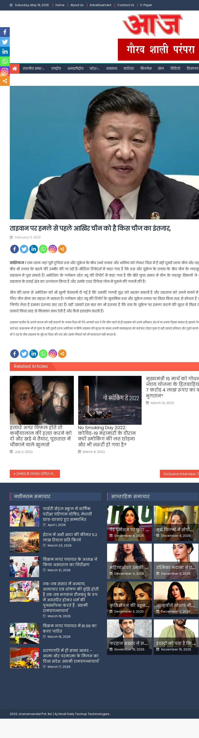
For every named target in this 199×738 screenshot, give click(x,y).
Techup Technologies (92, 714)
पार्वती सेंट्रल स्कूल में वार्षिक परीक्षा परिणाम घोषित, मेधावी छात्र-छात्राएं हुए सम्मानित (67, 514)
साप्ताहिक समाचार (130, 496)
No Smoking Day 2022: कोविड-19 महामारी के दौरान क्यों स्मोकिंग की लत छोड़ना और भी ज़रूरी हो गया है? (107, 436)
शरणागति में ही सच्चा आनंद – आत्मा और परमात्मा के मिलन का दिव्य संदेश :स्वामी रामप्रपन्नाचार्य (71, 656)
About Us (77, 5)
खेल (161, 68)
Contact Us (125, 5)
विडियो (175, 68)
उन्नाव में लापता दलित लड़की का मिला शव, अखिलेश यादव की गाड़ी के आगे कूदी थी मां (38, 473)
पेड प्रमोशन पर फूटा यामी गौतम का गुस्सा (147, 530)
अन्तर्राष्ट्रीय (75, 68)
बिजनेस (146, 68)
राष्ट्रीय (56, 68)
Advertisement (100, 5)
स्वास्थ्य (111, 68)
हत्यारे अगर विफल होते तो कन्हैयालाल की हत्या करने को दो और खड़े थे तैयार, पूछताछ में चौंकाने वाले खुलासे (41, 436)
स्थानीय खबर (32, 68)
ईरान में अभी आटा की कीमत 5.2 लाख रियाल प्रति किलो (70, 537)
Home (59, 5)
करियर (128, 68)
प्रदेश (93, 68)
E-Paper (146, 5)
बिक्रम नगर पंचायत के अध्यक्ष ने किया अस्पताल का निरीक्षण (70, 562)
